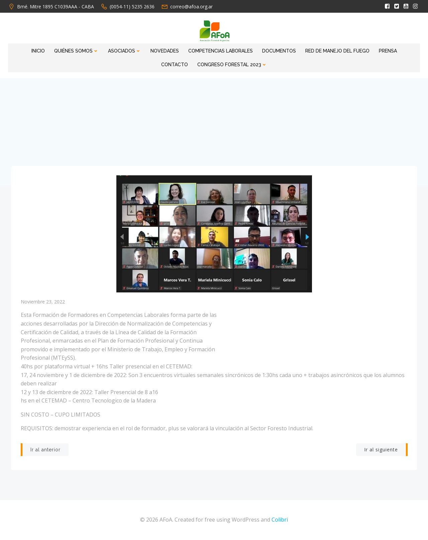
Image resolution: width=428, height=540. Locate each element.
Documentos (261, 49)
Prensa (370, 49)
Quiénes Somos (58, 49)
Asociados (106, 49)
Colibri (280, 520)
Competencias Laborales (202, 49)
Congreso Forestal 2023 (214, 63)
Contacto (401, 49)
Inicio (20, 49)
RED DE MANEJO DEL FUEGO (319, 49)
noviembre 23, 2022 (43, 301)
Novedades (146, 49)
